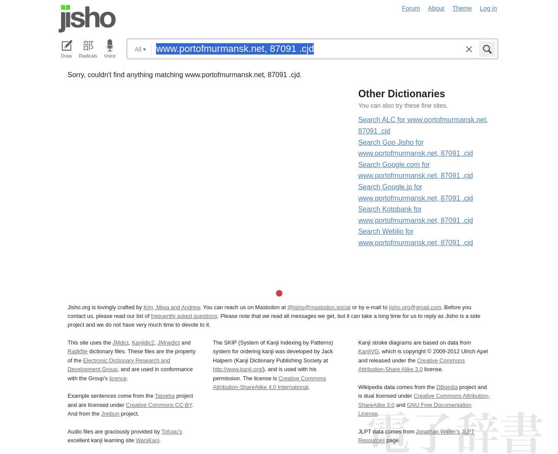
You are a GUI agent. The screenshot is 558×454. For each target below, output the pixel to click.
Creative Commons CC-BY (159, 405)
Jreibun (110, 413)
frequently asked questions (184, 316)
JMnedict (168, 342)
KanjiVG (368, 351)
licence (118, 378)
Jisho (87, 19)
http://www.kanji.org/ (238, 369)
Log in (488, 8)
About (436, 8)
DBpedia (447, 387)
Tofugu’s (171, 431)
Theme (462, 8)
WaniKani (148, 440)
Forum (411, 8)
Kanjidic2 (143, 342)
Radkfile (78, 351)
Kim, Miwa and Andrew (171, 307)
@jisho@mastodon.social (318, 307)
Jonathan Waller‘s (438, 431)
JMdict (120, 342)
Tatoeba (165, 396)
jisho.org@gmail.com (415, 307)
